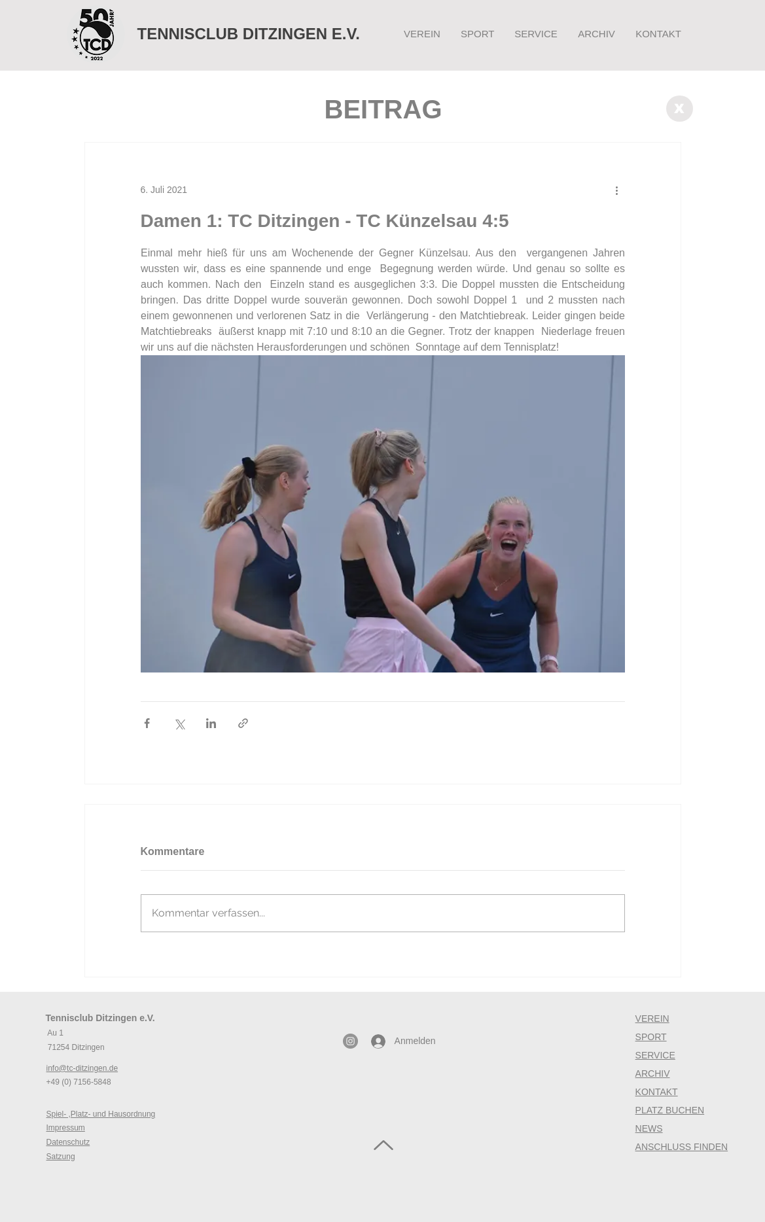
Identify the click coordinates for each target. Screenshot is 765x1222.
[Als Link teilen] (243, 723)
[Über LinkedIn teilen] (211, 723)
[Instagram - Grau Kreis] (350, 1041)
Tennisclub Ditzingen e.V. (100, 1018)
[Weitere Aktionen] (617, 190)
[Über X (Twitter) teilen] (179, 723)
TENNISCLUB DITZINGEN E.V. (248, 34)
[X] (679, 109)
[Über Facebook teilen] (147, 723)
